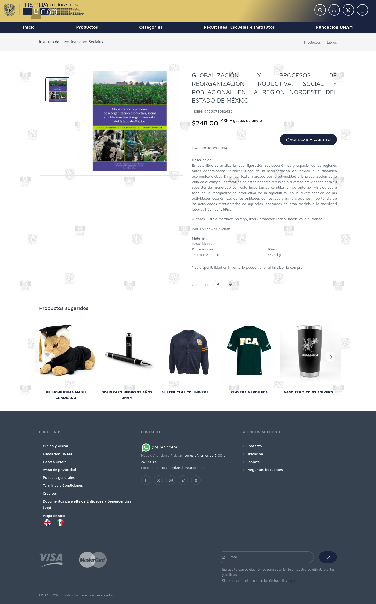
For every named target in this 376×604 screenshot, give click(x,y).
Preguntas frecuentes (264, 469)
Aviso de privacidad (59, 469)
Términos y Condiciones (63, 485)
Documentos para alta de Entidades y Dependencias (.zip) (87, 504)
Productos (312, 42)
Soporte (253, 461)
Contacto (254, 446)
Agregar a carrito (308, 139)
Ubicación (254, 454)
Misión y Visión (55, 446)
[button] (320, 10)
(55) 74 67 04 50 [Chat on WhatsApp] (159, 447)
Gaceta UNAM (54, 461)
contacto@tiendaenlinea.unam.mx (178, 467)
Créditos (50, 493)
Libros (332, 42)
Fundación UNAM (57, 454)
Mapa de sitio (54, 515)
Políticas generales (59, 477)
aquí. (292, 580)
